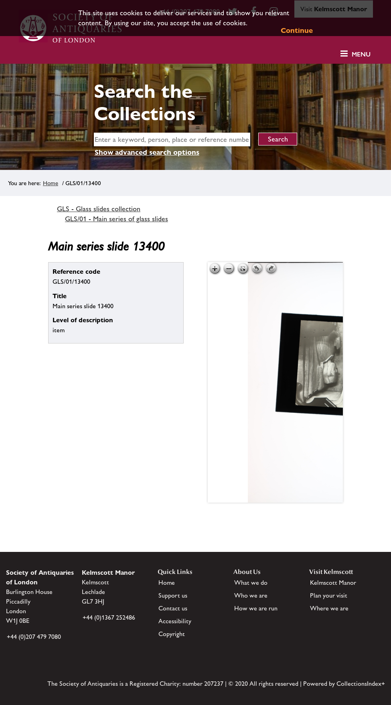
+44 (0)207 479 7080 (34, 636)
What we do (250, 582)
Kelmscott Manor (333, 582)
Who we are (250, 595)
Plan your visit (328, 595)
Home (50, 183)
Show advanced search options (147, 152)
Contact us (172, 608)
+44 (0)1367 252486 (109, 617)
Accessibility (174, 621)
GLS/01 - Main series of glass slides (116, 219)
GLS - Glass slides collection (98, 209)
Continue (297, 30)
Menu (361, 54)
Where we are (329, 608)
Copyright (171, 634)
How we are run (256, 608)
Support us (172, 595)
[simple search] (172, 139)
